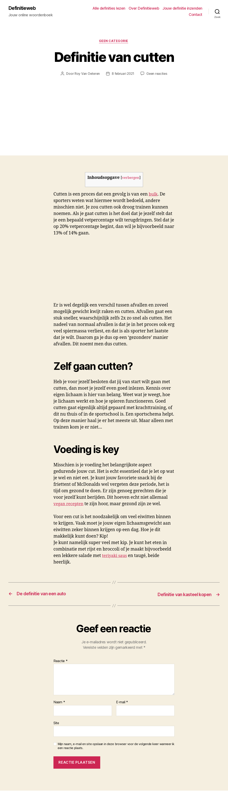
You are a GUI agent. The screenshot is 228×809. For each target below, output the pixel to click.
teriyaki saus (115, 556)
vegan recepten (69, 505)
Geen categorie (114, 42)
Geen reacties (158, 74)
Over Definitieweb (144, 8)
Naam (59, 703)
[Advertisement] (114, 108)
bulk (153, 195)
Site (56, 723)
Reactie (60, 661)
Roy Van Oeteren (86, 74)
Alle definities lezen (108, 8)
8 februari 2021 (123, 74)
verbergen (131, 178)
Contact (195, 15)
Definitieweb (22, 8)
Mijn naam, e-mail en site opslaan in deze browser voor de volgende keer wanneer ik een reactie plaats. (116, 746)
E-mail (122, 703)
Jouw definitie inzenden (182, 8)
